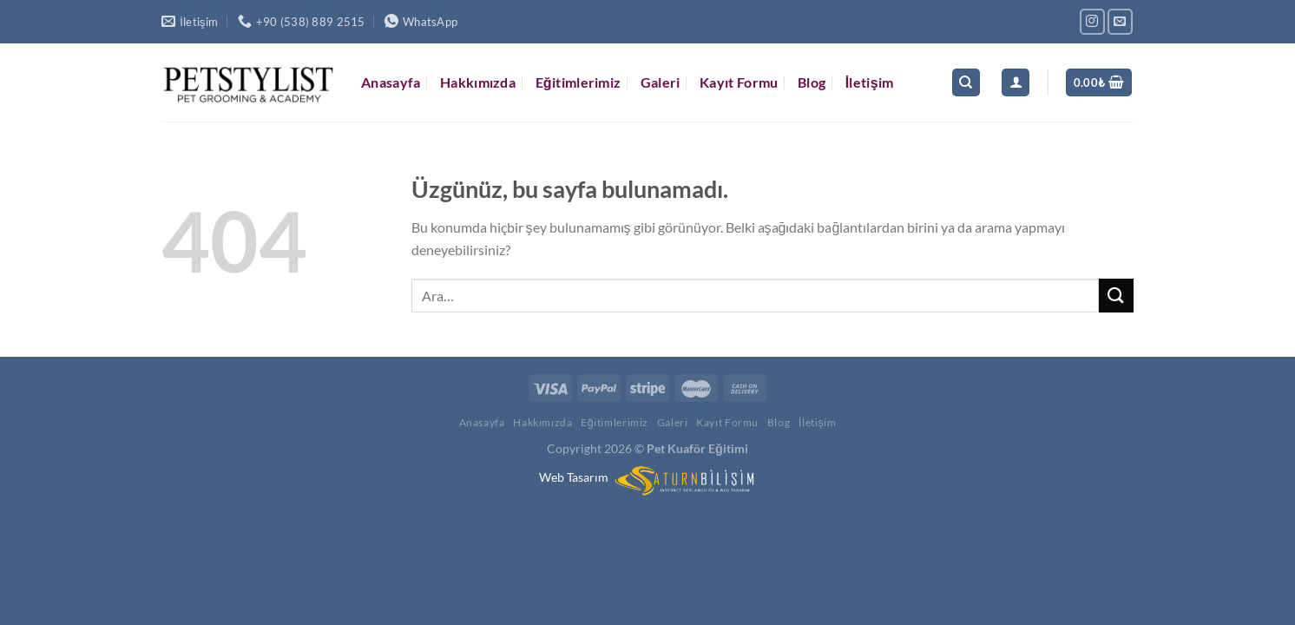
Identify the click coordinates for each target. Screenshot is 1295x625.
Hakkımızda (478, 82)
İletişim (869, 82)
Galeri (660, 82)
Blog (811, 82)
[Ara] (966, 83)
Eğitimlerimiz (578, 82)
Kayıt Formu (739, 82)
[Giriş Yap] (1015, 83)
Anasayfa (391, 82)
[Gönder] (1116, 295)
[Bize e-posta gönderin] (1120, 21)
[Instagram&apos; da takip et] (1092, 21)
